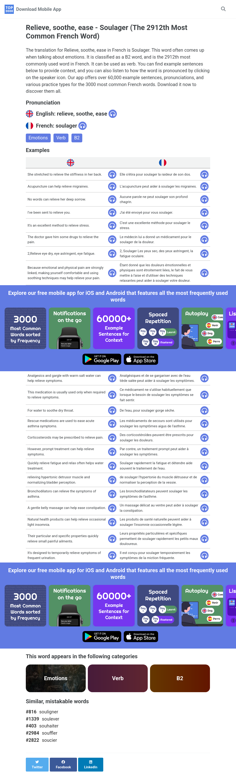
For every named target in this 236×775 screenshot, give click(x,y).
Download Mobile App (38, 9)
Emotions (38, 139)
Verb (61, 139)
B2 (77, 139)
